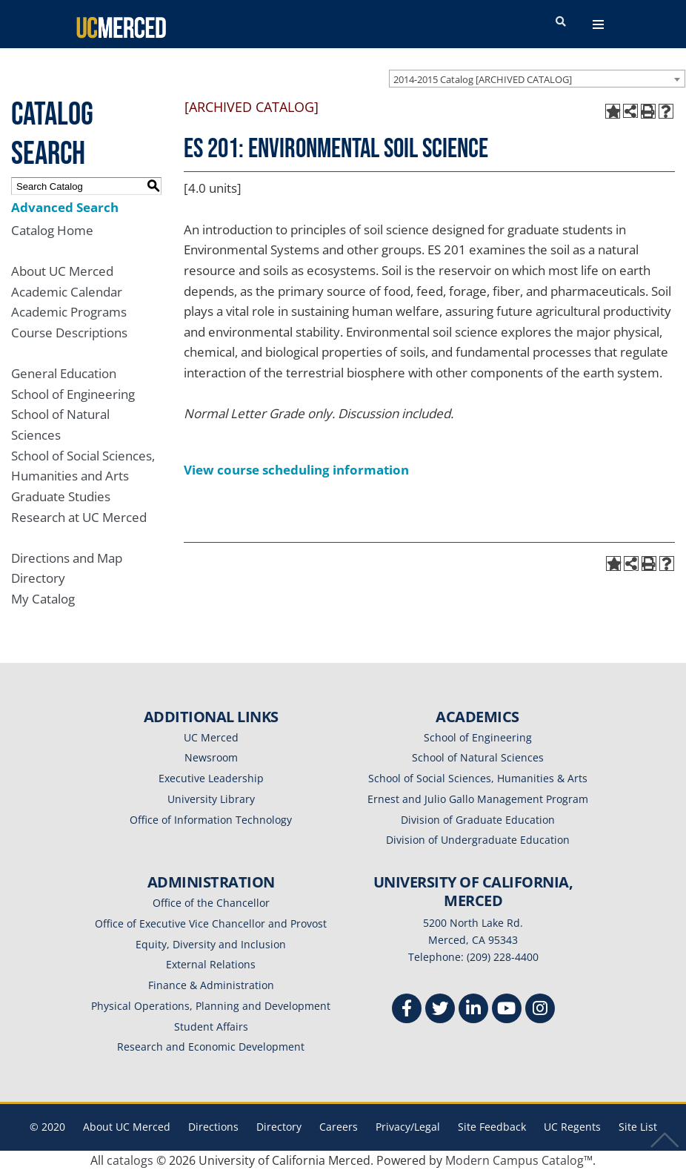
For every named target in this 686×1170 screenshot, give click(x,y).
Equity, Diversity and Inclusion (211, 944)
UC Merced (211, 737)
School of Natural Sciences (478, 757)
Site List (638, 1127)
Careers (338, 1127)
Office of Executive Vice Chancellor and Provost (211, 923)
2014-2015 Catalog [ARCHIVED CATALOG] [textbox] (482, 79)
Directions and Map (66, 557)
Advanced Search (65, 207)
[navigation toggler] (598, 24)
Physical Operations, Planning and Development (210, 1006)
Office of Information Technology (211, 820)
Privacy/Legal (408, 1127)
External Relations (211, 964)
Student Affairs (211, 1026)
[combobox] (537, 78)
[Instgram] (540, 1010)
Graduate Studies (60, 496)
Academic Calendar (66, 291)
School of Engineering (73, 394)
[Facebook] (407, 1010)
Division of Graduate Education (478, 820)
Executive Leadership (211, 778)
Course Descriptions (69, 332)
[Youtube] (507, 1010)
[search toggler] (560, 22)
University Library (211, 799)
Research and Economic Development (210, 1047)
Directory (38, 577)
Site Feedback (492, 1127)
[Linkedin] (473, 1010)
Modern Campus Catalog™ (519, 1160)
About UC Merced (62, 271)
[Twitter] (440, 1010)
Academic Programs (69, 311)
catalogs (130, 1160)
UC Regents (572, 1127)
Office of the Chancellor (211, 903)
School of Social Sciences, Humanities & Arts (477, 778)
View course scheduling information (296, 469)
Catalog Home (52, 230)
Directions (213, 1127)
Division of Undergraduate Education (478, 840)
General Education (63, 373)
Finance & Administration (211, 985)
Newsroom (211, 757)
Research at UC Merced (79, 517)
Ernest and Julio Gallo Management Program (477, 799)
